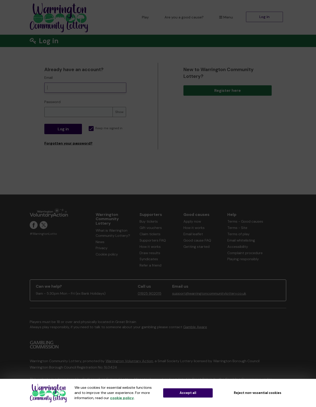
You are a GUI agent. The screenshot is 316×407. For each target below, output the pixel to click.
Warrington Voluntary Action (129, 361)
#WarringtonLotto (43, 234)
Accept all (188, 393)
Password (52, 101)
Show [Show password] (119, 112)
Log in (264, 16)
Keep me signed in (105, 128)
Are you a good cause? (184, 17)
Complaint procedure (245, 253)
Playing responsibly (243, 259)
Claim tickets (150, 234)
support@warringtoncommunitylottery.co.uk (209, 293)
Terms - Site (237, 227)
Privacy (102, 248)
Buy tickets (149, 221)
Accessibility (237, 246)
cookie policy (122, 398)
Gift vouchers (151, 227)
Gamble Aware (195, 327)
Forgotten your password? (68, 143)
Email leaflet (193, 234)
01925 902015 (149, 293)
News (100, 242)
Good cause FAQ (197, 240)
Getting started (196, 246)
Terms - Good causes (245, 221)
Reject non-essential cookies (257, 393)
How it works (150, 246)
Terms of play (238, 234)
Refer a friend (150, 265)
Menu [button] (226, 17)
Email (48, 77)
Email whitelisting (241, 240)
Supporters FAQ (153, 240)
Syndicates (149, 259)
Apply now (192, 221)
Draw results (150, 253)
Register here (227, 90)
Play (145, 17)
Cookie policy (107, 254)
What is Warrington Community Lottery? (113, 233)
